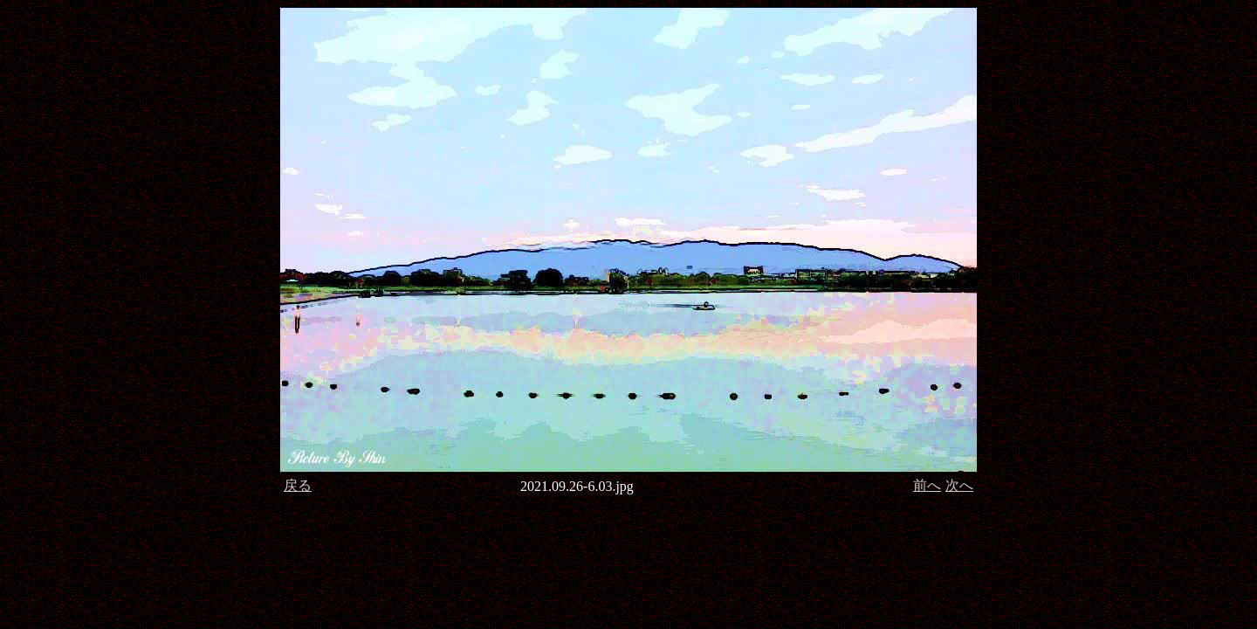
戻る (298, 485)
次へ (959, 485)
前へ (927, 485)
